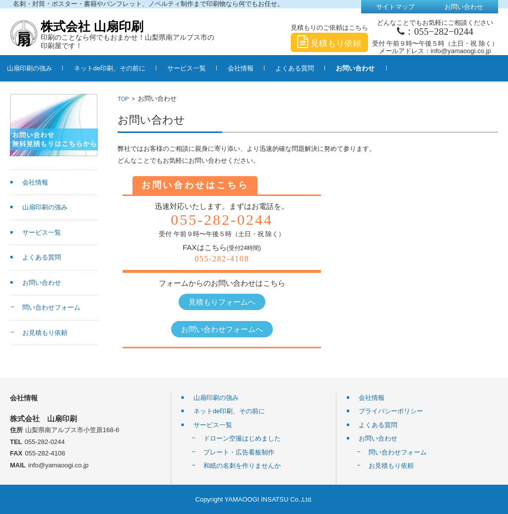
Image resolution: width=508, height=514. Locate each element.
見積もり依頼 (329, 43)
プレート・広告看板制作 (238, 452)
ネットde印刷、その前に (123, 68)
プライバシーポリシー (391, 411)
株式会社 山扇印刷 (92, 26)
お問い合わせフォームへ (222, 329)
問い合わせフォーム (51, 307)
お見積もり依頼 (44, 332)
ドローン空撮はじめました (242, 438)
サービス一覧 (200, 68)
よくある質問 (308, 68)
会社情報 (254, 68)
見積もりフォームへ (222, 302)
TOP (123, 99)
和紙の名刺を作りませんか (242, 465)
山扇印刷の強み (43, 68)
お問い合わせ (369, 68)
